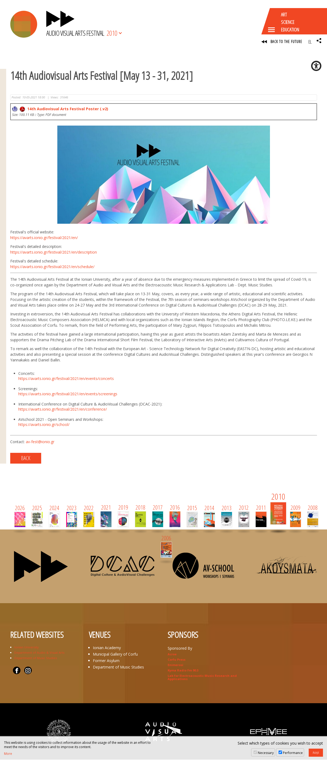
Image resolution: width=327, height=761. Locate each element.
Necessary (266, 753)
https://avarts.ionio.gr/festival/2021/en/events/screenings (67, 394)
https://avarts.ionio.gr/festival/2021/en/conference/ (62, 410)
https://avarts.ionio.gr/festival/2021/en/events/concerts (66, 379)
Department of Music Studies (35, 659)
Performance (293, 753)
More (8, 754)
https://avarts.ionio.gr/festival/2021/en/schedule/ (52, 267)
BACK (25, 459)
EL (309, 41)
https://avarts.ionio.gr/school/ (43, 425)
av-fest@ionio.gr (40, 442)
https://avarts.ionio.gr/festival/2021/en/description (53, 253)
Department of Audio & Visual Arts (39, 654)
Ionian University (26, 648)
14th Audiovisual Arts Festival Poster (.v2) (60, 109)
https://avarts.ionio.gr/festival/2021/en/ (44, 238)
